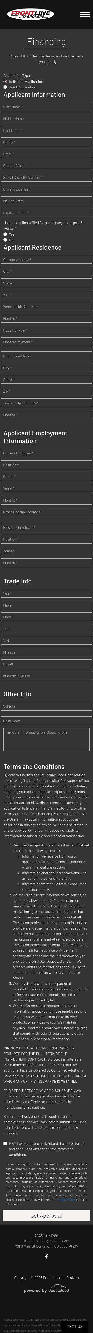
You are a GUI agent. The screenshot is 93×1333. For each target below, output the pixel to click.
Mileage (9, 652)
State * (8, 283)
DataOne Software (74, 1319)
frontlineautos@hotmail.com (46, 1240)
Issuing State (13, 201)
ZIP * (7, 295)
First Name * (13, 107)
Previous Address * (18, 356)
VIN (6, 640)
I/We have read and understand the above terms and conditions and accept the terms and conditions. (46, 1149)
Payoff (8, 664)
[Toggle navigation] (85, 14)
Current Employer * (18, 453)
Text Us (75, 1327)
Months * (10, 318)
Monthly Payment (17, 675)
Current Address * (17, 259)
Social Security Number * (23, 177)
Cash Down (12, 721)
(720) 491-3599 (46, 1235)
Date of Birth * (14, 165)
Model (8, 617)
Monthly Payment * (18, 342)
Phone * (9, 142)
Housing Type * (15, 330)
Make (7, 605)
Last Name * (13, 130)
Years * (8, 488)
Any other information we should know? (36, 732)
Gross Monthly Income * (21, 512)
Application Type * (17, 75)
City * (7, 271)
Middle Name (13, 118)
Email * (8, 154)
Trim (6, 628)
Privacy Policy (66, 1199)
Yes (12, 234)
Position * (11, 465)
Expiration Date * (16, 212)
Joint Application (22, 87)
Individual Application (26, 81)
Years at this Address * (20, 306)
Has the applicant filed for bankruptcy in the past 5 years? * (43, 225)
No (11, 239)
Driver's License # (17, 189)
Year (6, 593)
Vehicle (9, 706)
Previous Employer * (19, 527)
